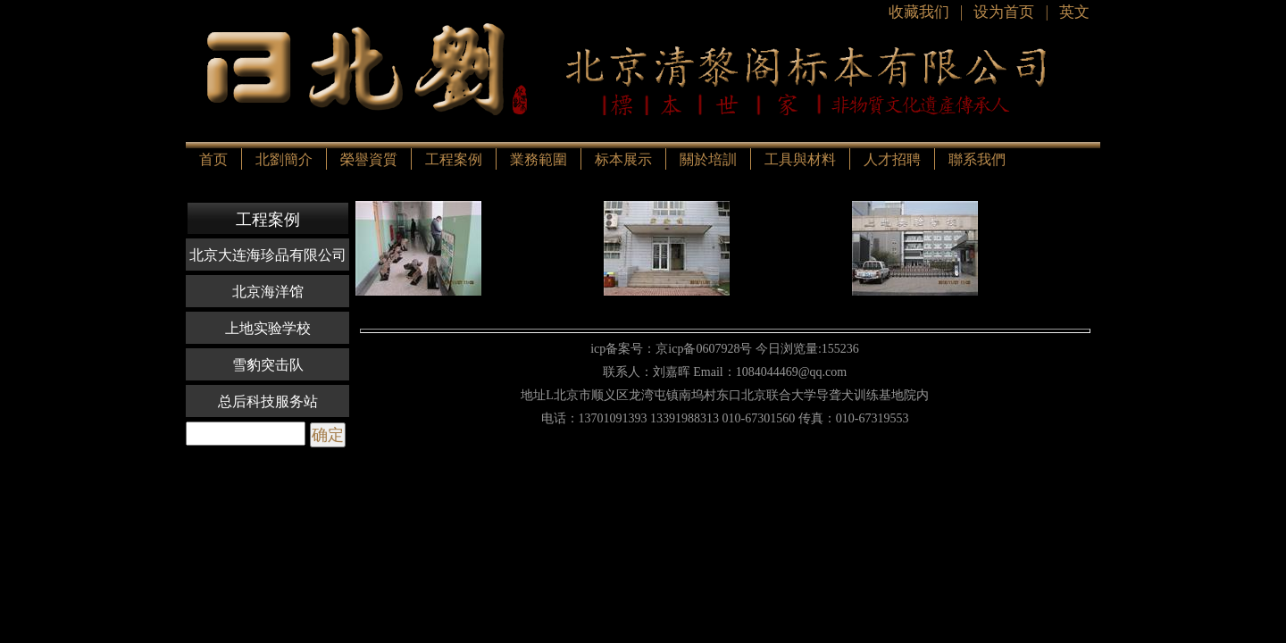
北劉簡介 (284, 159)
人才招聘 (892, 159)
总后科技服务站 (268, 401)
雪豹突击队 (268, 364)
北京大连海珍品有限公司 (268, 255)
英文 (1074, 12)
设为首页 (1003, 12)
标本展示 (623, 159)
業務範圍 (538, 159)
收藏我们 (919, 12)
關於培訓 (708, 159)
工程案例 (453, 159)
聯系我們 (977, 159)
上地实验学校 (268, 328)
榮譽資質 (368, 159)
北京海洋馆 (268, 291)
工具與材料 (800, 159)
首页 (213, 159)
